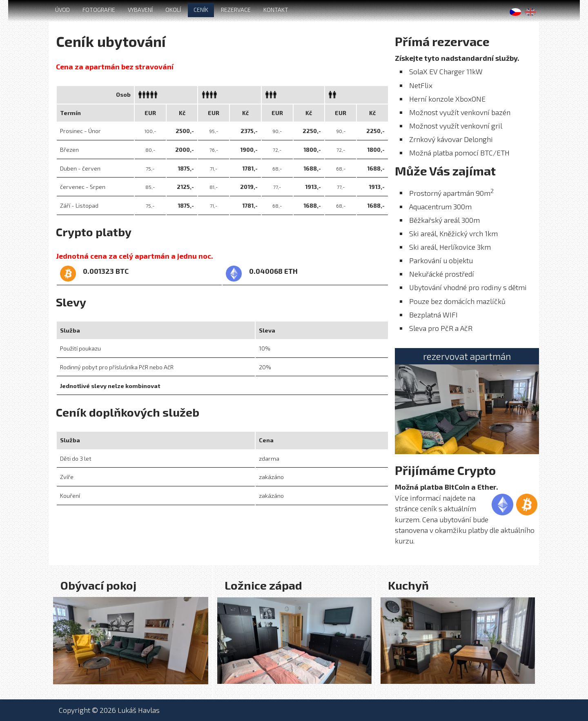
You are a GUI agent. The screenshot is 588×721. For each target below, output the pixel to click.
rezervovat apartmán (467, 356)
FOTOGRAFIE (98, 9)
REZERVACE (236, 9)
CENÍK (201, 9)
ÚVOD (62, 9)
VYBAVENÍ (140, 9)
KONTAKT (275, 9)
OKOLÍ (173, 9)
